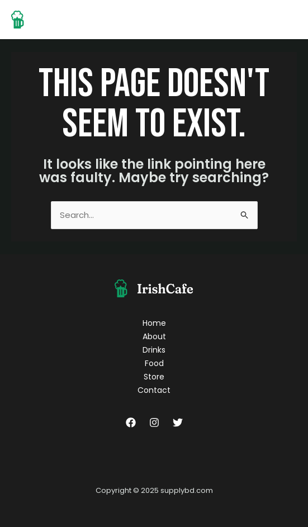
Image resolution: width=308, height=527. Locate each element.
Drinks (154, 349)
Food (154, 363)
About (154, 336)
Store (154, 376)
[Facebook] (131, 422)
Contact (154, 390)
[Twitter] (178, 422)
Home (154, 323)
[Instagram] (154, 422)
